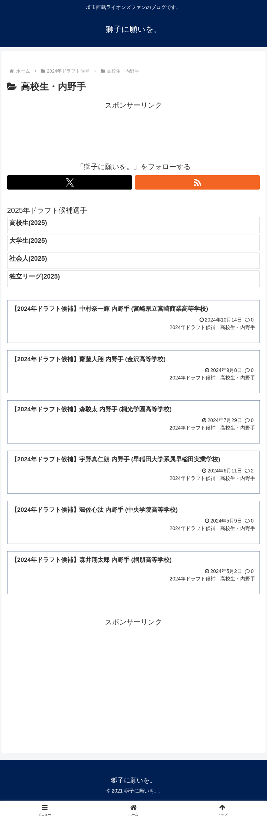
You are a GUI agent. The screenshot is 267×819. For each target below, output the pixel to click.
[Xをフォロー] (69, 182)
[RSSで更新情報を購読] (197, 182)
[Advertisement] (133, 129)
